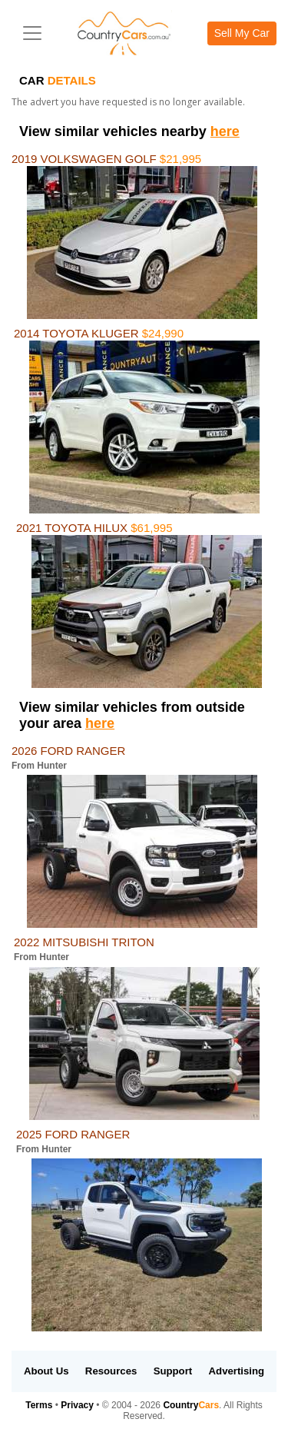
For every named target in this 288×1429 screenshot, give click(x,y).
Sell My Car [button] (242, 33)
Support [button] (173, 1371)
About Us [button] (46, 1371)
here (225, 131)
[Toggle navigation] (32, 33)
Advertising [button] (237, 1371)
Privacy (77, 1405)
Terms (38, 1405)
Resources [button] (111, 1371)
